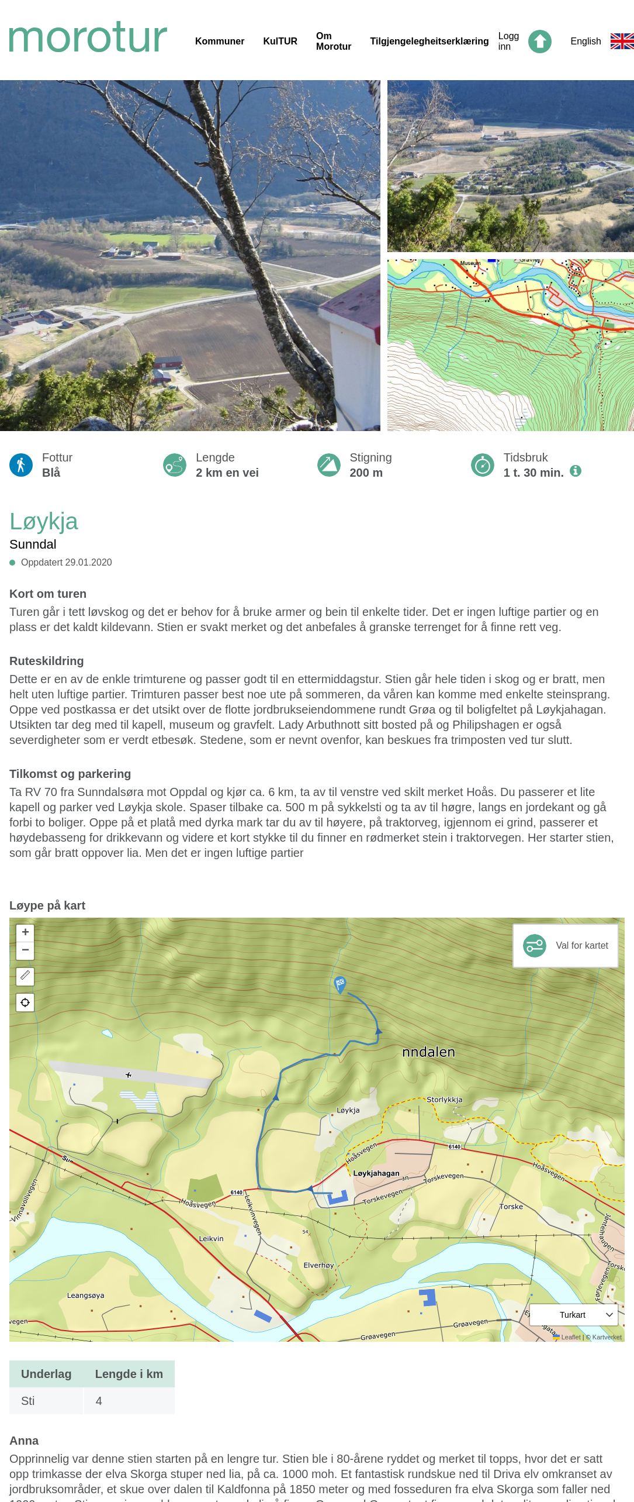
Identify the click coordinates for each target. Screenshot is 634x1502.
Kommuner (219, 41)
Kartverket (607, 1337)
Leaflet (567, 1337)
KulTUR (280, 41)
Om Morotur (333, 41)
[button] (340, 985)
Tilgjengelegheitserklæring (429, 41)
